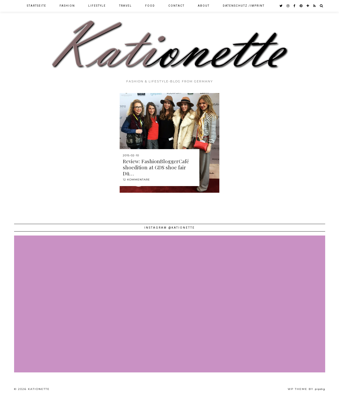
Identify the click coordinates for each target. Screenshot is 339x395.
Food (150, 5)
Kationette (39, 389)
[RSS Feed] (314, 6)
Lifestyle (97, 5)
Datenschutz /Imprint (244, 5)
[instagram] (288, 6)
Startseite (36, 5)
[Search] (321, 6)
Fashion (67, 5)
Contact (176, 5)
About (204, 5)
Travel (125, 5)
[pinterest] (301, 6)
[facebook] (295, 6)
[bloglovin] (308, 6)
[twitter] (281, 6)
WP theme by (306, 389)
